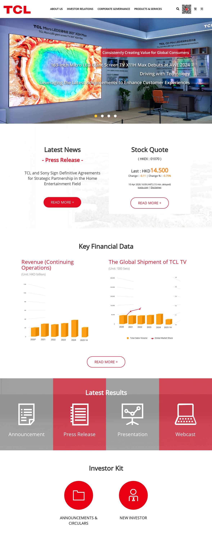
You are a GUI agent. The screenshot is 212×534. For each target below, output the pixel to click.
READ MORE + (62, 202)
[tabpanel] (106, 62)
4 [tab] (116, 116)
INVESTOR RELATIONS (80, 9)
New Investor (133, 517)
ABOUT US (56, 9)
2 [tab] (103, 116)
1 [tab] (96, 116)
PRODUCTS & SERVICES (148, 9)
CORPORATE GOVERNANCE (114, 9)
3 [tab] (109, 116)
